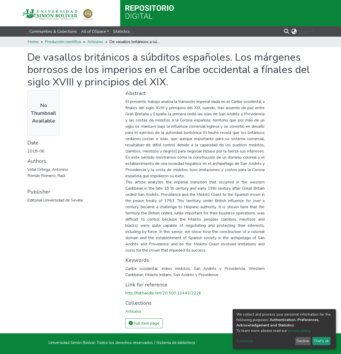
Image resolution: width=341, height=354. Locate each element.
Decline (303, 341)
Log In (304, 31)
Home (33, 42)
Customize (244, 341)
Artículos (95, 42)
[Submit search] (286, 31)
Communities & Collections (53, 31)
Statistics (121, 31)
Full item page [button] (144, 323)
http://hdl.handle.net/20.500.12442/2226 (163, 293)
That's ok (321, 341)
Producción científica (63, 42)
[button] (294, 31)
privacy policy (299, 330)
